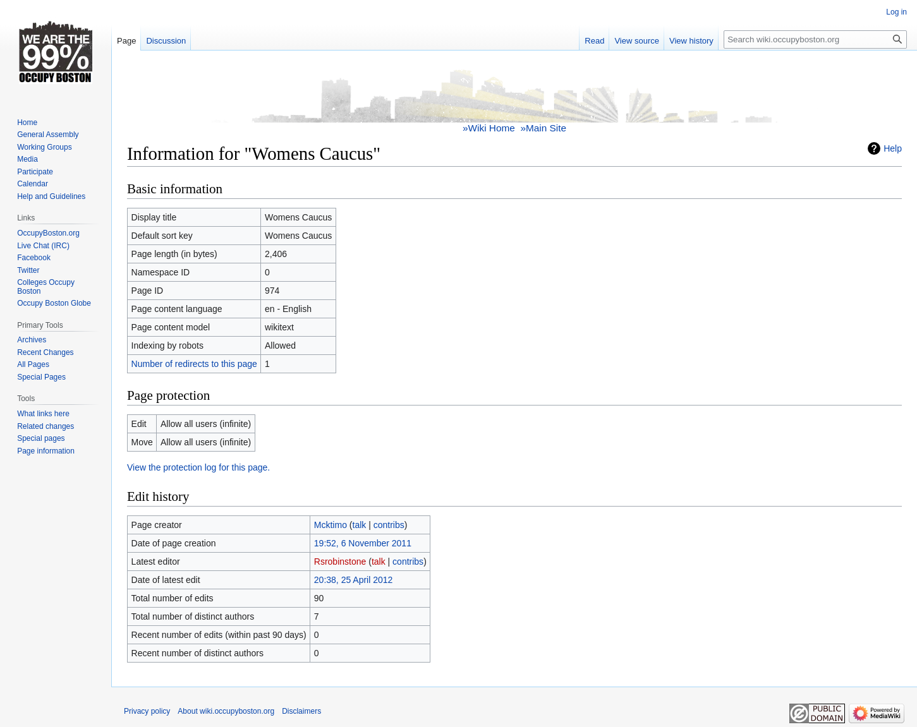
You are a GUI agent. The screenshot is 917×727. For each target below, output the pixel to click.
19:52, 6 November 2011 (362, 543)
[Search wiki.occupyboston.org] (815, 39)
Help (893, 148)
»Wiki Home (489, 128)
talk (360, 525)
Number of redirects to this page (194, 364)
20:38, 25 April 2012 (353, 580)
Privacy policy (147, 711)
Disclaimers (301, 711)
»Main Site (543, 128)
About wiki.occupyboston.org (226, 711)
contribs (388, 525)
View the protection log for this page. (198, 467)
